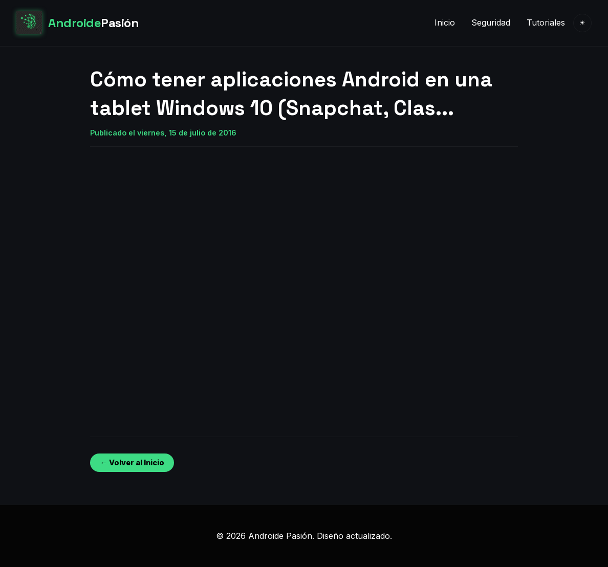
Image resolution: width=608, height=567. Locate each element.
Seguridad (490, 22)
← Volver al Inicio (132, 462)
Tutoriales (546, 22)
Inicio (445, 22)
